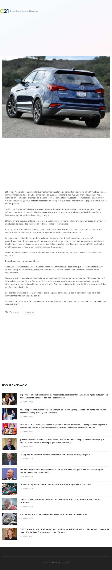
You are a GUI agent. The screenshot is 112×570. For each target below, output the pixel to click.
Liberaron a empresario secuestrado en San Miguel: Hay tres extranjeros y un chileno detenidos (60, 501)
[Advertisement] (56, 163)
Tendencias (29, 312)
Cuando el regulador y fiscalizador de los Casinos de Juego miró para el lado (55, 484)
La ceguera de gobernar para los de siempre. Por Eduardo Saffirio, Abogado (55, 454)
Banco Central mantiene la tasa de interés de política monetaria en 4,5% (54, 514)
